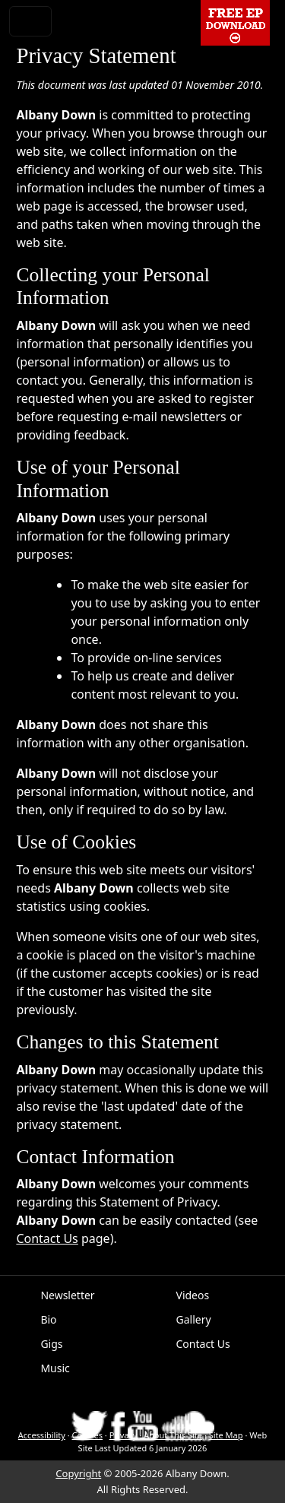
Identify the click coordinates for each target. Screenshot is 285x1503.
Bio (48, 1319)
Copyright (78, 1473)
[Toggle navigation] (30, 21)
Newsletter (67, 1295)
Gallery (193, 1319)
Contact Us (47, 1238)
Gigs (51, 1344)
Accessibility (41, 1435)
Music (54, 1368)
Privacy (123, 1435)
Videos (193, 1295)
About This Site (173, 1435)
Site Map (226, 1435)
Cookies (87, 1435)
